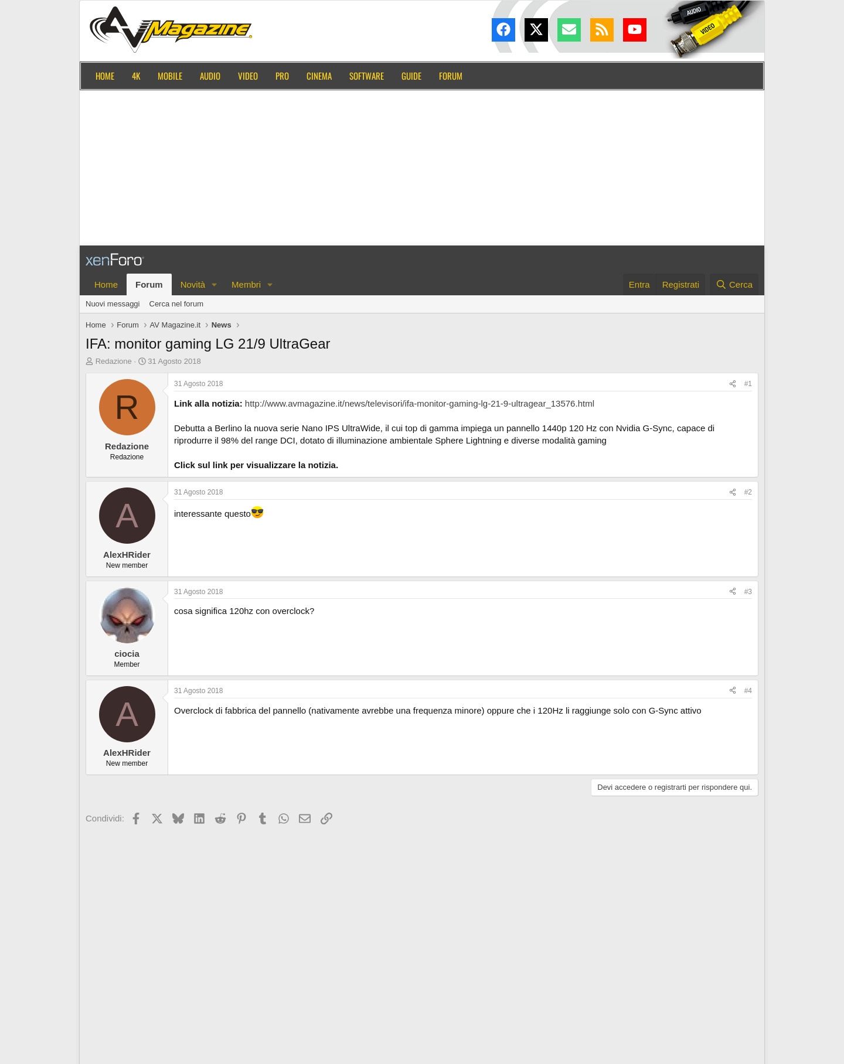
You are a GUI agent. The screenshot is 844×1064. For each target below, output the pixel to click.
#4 (748, 691)
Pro (282, 75)
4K (136, 75)
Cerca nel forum (176, 303)
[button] (214, 284)
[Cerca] (734, 284)
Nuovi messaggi (113, 303)
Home (105, 75)
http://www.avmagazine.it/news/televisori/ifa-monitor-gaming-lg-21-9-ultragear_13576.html (419, 403)
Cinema (319, 75)
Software (366, 75)
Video (248, 75)
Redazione (114, 361)
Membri (246, 284)
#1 (748, 384)
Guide (411, 75)
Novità (193, 284)
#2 (748, 492)
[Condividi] (732, 384)
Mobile (170, 75)
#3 (748, 592)
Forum (450, 75)
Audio (210, 75)
